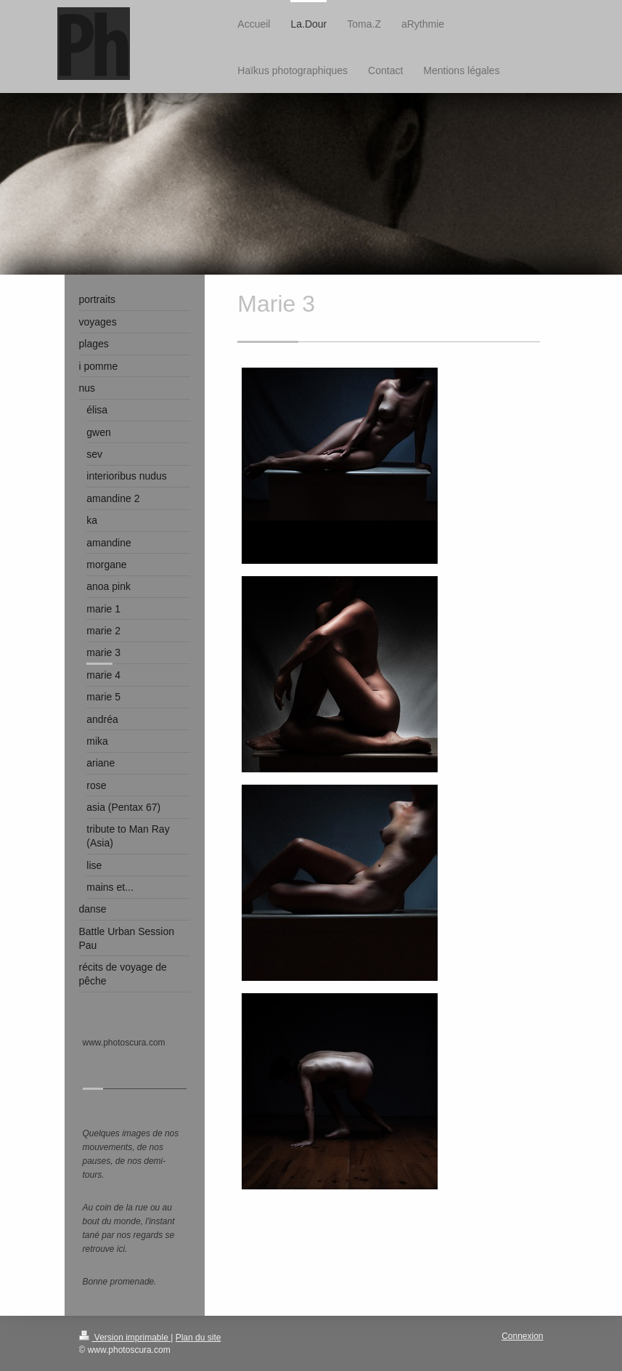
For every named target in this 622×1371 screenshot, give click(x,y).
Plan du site (198, 1337)
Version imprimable (125, 1337)
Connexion (522, 1336)
